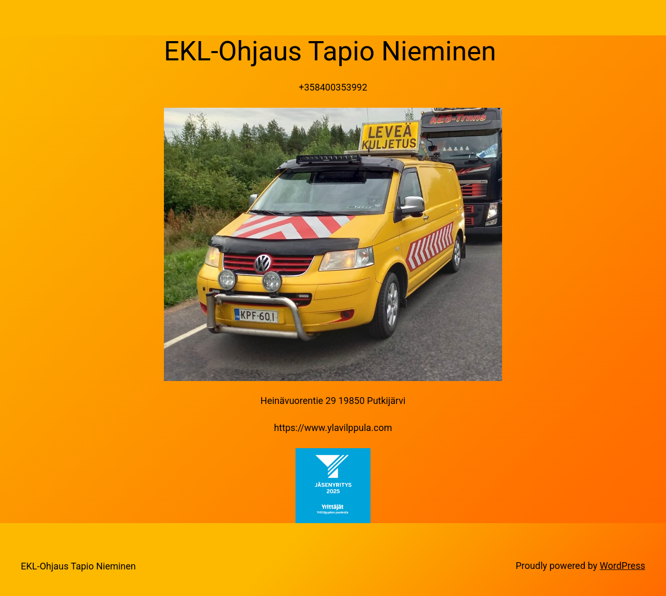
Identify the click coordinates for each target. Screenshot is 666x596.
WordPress (622, 565)
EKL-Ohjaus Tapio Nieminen (78, 566)
